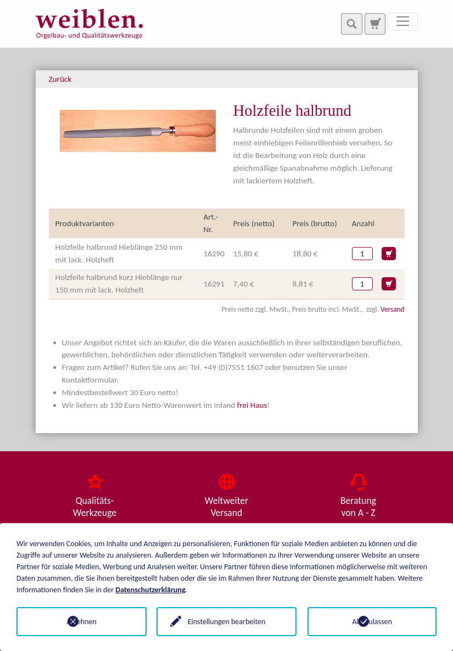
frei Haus (252, 405)
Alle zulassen (372, 621)
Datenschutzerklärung (150, 589)
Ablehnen (81, 621)
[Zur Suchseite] (375, 23)
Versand (392, 309)
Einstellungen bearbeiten (227, 621)
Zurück (60, 79)
